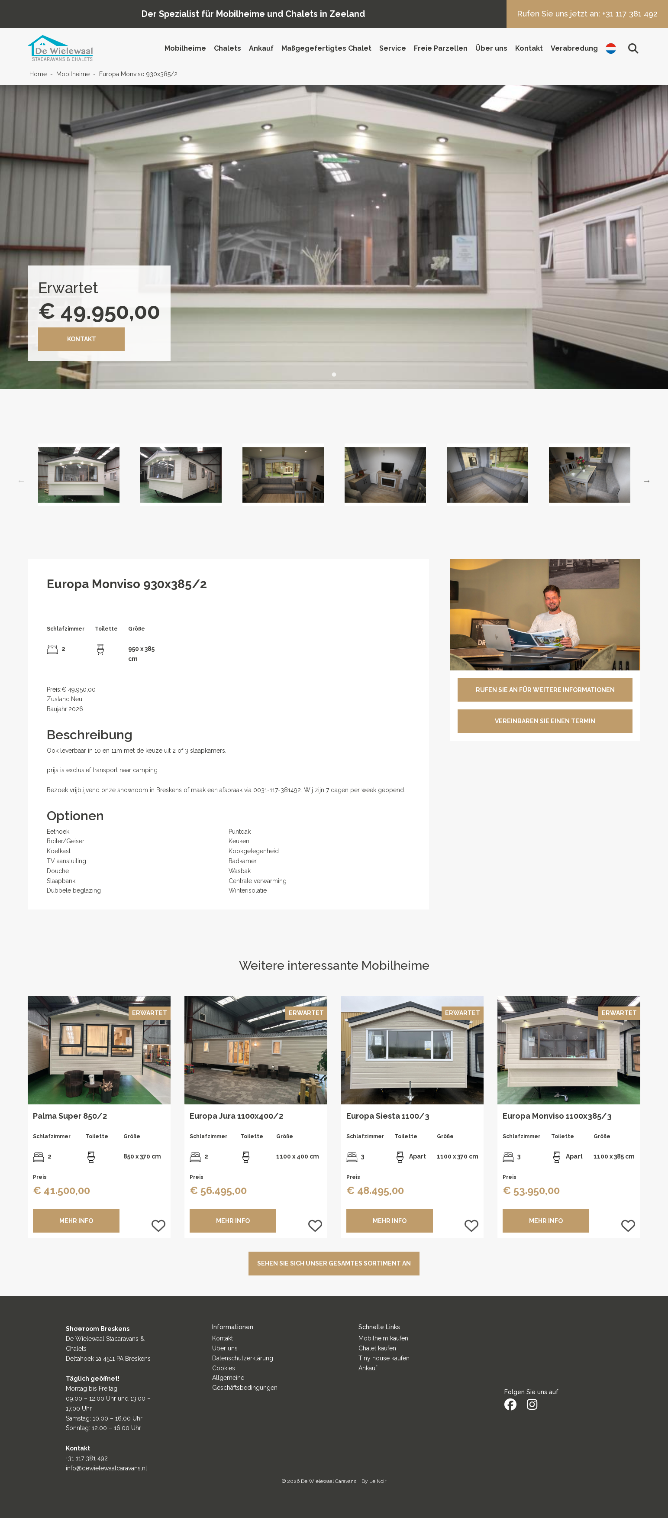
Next (646, 480)
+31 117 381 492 (87, 1458)
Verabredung (574, 48)
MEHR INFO (76, 1220)
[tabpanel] (334, 237)
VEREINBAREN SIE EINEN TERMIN (545, 721)
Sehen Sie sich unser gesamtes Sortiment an (334, 1263)
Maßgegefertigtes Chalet (326, 48)
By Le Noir (373, 1481)
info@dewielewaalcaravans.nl (106, 1468)
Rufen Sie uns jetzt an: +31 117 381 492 (587, 13)
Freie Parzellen (441, 48)
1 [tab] (334, 375)
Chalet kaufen (377, 1348)
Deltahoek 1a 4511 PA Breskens (108, 1358)
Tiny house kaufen (384, 1358)
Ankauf (261, 48)
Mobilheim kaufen (383, 1338)
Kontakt (529, 48)
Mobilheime (185, 48)
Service (392, 48)
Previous (21, 480)
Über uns (491, 48)
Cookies (223, 1368)
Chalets (227, 48)
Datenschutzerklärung (242, 1358)
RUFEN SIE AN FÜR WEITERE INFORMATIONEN (545, 689)
